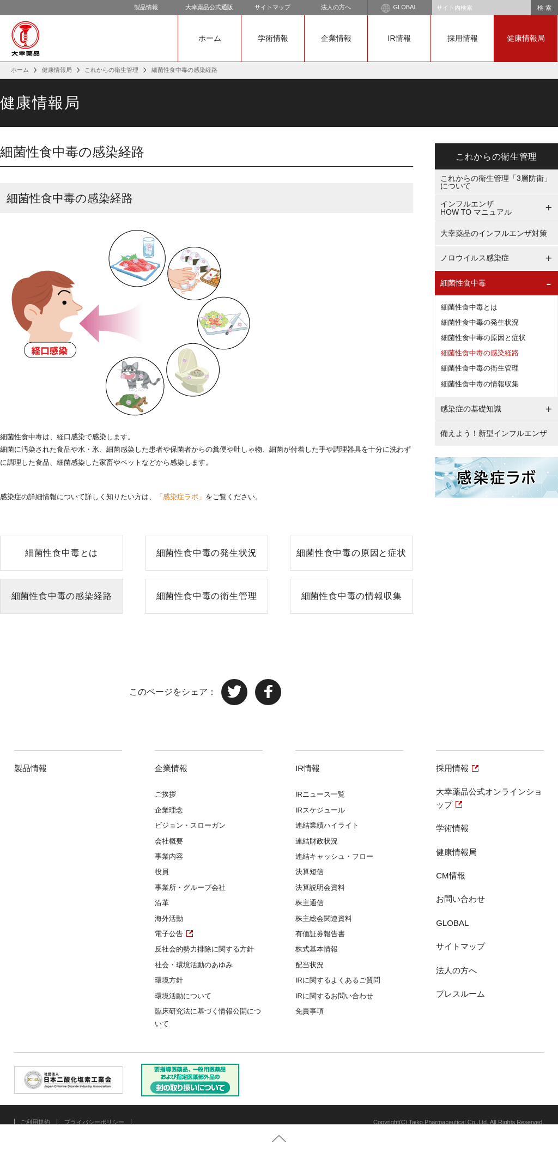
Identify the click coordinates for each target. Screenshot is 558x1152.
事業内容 (169, 856)
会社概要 (169, 841)
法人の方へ (336, 7)
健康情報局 (526, 38)
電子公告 (169, 934)
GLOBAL (399, 8)
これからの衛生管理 (111, 69)
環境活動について (183, 996)
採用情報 (462, 38)
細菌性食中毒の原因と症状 (351, 552)
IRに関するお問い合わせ (334, 996)
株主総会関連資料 (323, 918)
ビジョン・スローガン (190, 825)
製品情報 (146, 7)
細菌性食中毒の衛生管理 (206, 596)
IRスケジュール (320, 810)
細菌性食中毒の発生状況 (206, 552)
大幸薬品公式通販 (209, 7)
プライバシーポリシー (94, 1122)
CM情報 (450, 875)
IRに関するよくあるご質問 (337, 980)
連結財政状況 (316, 841)
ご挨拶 (165, 794)
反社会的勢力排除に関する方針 (204, 949)
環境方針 (169, 980)
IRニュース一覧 (320, 794)
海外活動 (169, 918)
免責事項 (309, 1011)
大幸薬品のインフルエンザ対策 (493, 233)
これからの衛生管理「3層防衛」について (495, 182)
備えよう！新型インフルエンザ (493, 433)
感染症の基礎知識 (470, 408)
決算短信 (309, 872)
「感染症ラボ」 (180, 497)
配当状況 (309, 965)
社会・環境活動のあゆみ (194, 965)
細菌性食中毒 (463, 282)
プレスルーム (460, 993)
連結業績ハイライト (327, 825)
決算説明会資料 (320, 887)
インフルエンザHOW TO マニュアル (476, 207)
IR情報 (399, 38)
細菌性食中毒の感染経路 (61, 596)
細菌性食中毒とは (61, 552)
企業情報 (336, 38)
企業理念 (169, 810)
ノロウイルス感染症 (474, 257)
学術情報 (273, 38)
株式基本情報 (316, 949)
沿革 (162, 903)
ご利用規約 (35, 1122)
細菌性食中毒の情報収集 (351, 596)
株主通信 (309, 903)
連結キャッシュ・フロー (334, 856)
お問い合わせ (460, 899)
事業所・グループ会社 (190, 887)
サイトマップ (272, 7)
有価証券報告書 (320, 934)
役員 (162, 872)
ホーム (209, 38)
